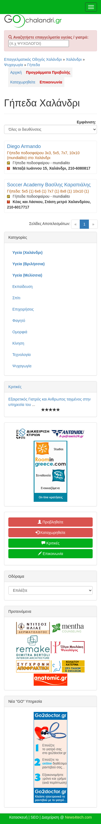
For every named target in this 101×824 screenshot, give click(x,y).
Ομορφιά (19, 332)
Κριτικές (15, 387)
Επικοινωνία (50, 553)
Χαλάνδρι (74, 59)
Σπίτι (16, 298)
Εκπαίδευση (22, 286)
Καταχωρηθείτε (22, 82)
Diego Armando (24, 146)
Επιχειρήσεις (23, 309)
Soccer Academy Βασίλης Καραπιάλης (49, 184)
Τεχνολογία (21, 354)
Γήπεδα (33, 65)
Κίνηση (18, 343)
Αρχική (16, 72)
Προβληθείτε (51, 522)
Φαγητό (18, 320)
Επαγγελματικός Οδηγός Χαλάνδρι (33, 59)
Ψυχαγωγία (13, 65)
